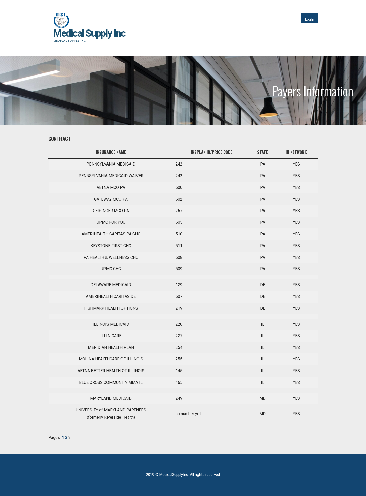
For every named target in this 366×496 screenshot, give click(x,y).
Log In (309, 19)
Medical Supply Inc (89, 33)
